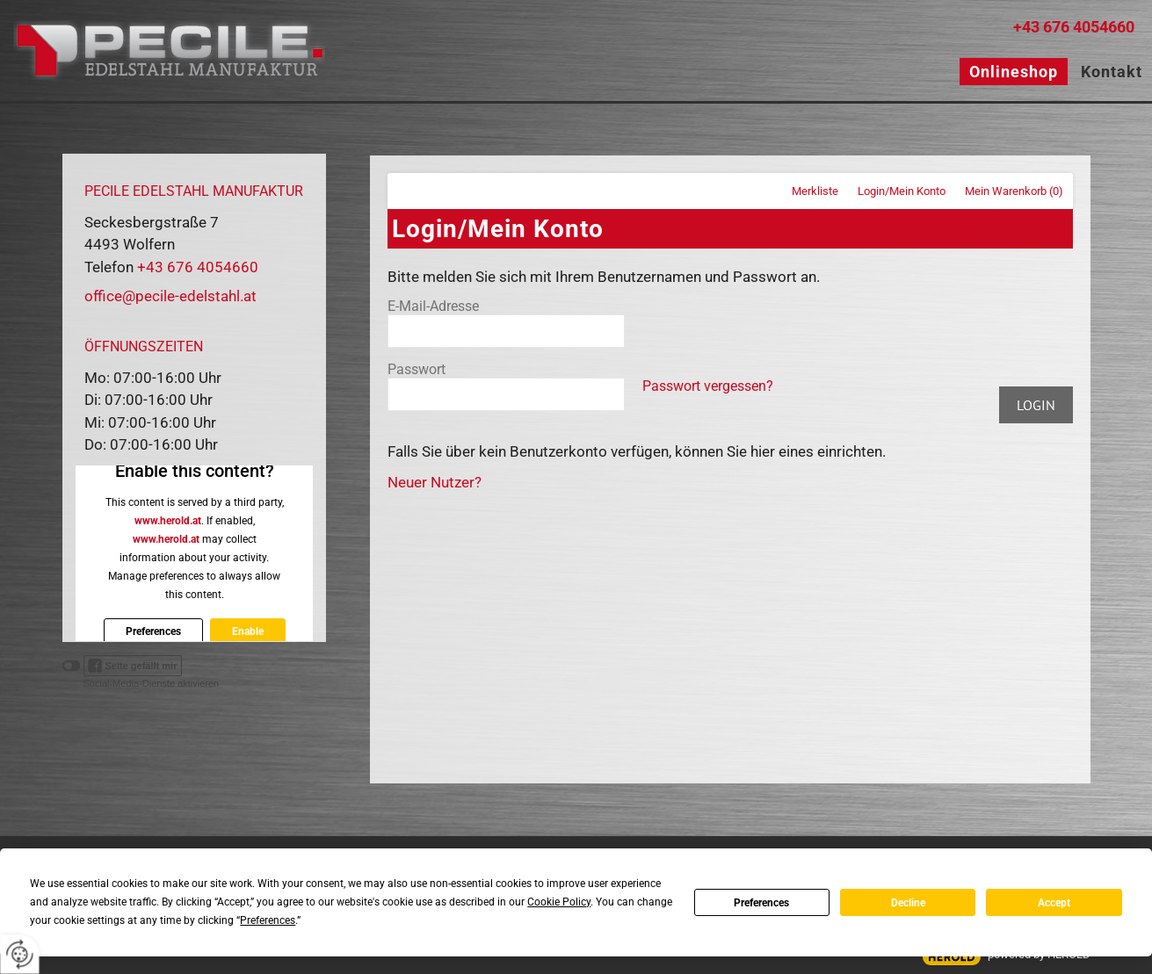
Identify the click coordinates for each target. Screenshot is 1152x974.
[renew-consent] (20, 954)
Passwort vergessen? (707, 386)
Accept (1054, 903)
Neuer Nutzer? (435, 482)
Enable (247, 631)
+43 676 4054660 (1073, 27)
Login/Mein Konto (902, 191)
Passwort (417, 369)
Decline (908, 903)
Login (1036, 405)
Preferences (761, 903)
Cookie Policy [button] (558, 902)
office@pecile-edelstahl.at (170, 296)
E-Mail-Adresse (433, 306)
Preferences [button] (267, 920)
